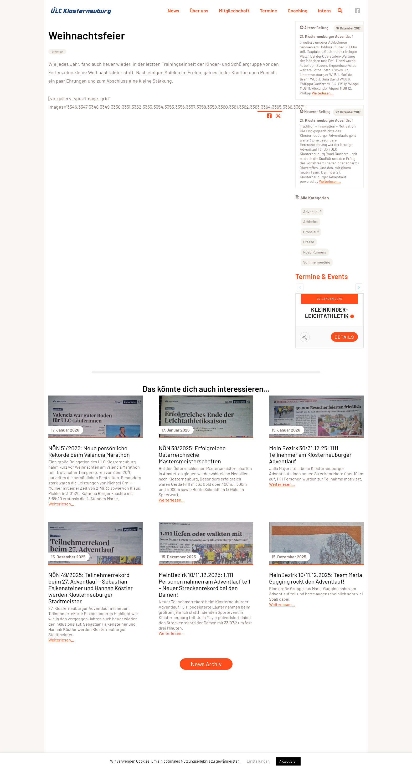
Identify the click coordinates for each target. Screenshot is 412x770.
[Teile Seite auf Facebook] (269, 116)
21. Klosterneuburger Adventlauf (326, 36)
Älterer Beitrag (314, 28)
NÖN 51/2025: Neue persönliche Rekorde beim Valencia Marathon (89, 451)
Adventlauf (312, 211)
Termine (268, 10)
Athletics (57, 51)
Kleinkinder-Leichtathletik (327, 312)
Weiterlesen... (323, 93)
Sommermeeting (316, 262)
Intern (324, 10)
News (173, 10)
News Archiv (206, 663)
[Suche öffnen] (340, 10)
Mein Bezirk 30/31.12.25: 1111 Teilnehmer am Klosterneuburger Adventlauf (310, 454)
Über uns (199, 10)
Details (344, 337)
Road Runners (314, 252)
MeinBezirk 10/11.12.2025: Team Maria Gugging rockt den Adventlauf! (315, 578)
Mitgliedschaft (234, 10)
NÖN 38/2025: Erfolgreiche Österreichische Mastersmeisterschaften (192, 454)
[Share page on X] (278, 116)
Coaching (297, 10)
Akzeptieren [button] (288, 761)
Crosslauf (311, 232)
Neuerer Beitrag (315, 111)
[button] (300, 287)
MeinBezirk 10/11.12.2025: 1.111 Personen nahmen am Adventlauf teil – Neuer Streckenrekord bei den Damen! (204, 584)
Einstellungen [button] (258, 761)
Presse (308, 242)
